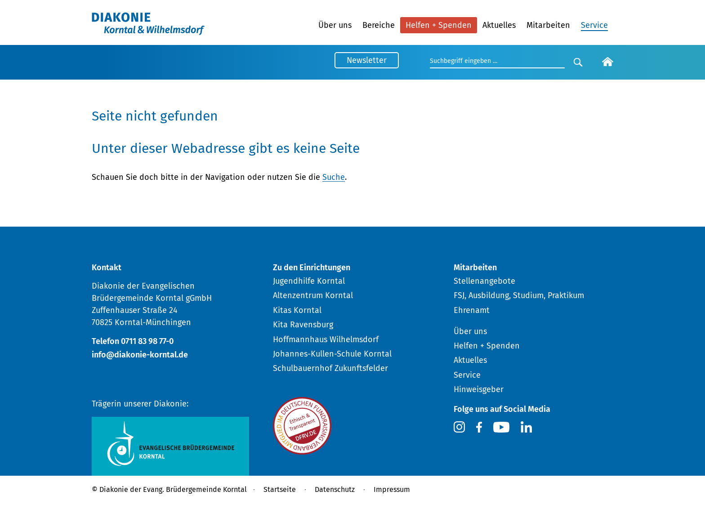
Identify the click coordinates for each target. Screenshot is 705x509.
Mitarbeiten (548, 25)
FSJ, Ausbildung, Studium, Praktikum (519, 295)
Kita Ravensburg (303, 325)
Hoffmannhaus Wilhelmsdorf (326, 339)
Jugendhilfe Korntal (309, 281)
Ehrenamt (472, 310)
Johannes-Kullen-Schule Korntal (332, 354)
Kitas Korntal (297, 310)
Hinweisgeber (479, 389)
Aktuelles (499, 25)
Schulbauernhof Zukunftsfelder (330, 368)
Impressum (392, 489)
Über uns (335, 25)
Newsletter (367, 60)
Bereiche (378, 25)
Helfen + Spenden (439, 25)
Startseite (279, 489)
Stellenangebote (484, 281)
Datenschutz (335, 489)
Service (594, 25)
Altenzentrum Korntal (313, 295)
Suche (333, 177)
